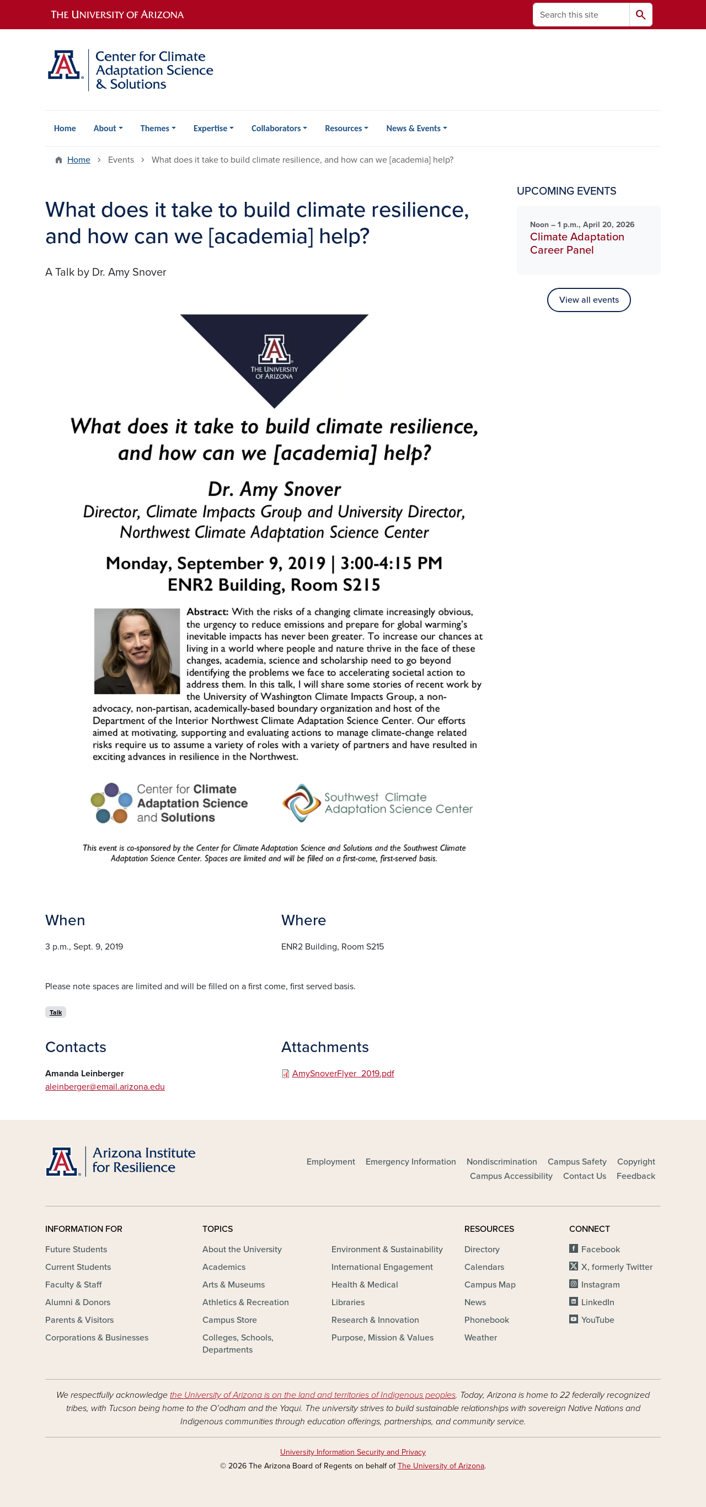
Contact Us (584, 1176)
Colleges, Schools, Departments (238, 1343)
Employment (331, 1161)
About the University (242, 1249)
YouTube (597, 1320)
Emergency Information (411, 1161)
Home (65, 128)
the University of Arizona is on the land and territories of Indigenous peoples (313, 1395)
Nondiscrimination (502, 1161)
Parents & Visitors (79, 1320)
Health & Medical (364, 1284)
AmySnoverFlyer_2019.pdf (343, 1073)
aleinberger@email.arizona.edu (105, 1086)
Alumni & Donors (77, 1302)
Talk (56, 1012)
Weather (480, 1337)
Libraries (348, 1302)
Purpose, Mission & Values (382, 1337)
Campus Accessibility (511, 1176)
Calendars (484, 1267)
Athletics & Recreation (245, 1302)
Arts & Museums (233, 1284)
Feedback (636, 1176)
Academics (223, 1267)
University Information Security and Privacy (353, 1452)
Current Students (78, 1267)
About (105, 128)
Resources (343, 128)
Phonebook (486, 1320)
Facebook (600, 1249)
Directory (482, 1249)
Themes (155, 128)
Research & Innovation (375, 1320)
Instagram (600, 1284)
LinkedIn (597, 1302)
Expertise (210, 128)
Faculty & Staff (73, 1284)
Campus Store (229, 1320)
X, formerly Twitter (616, 1267)
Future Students (76, 1249)
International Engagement (382, 1267)
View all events (589, 299)
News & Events (413, 128)
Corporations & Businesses (96, 1337)
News (475, 1302)
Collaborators (276, 128)
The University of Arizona (441, 1466)
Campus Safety (577, 1161)
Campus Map (490, 1284)
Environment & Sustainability (387, 1249)
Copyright (636, 1161)
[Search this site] (581, 14)
